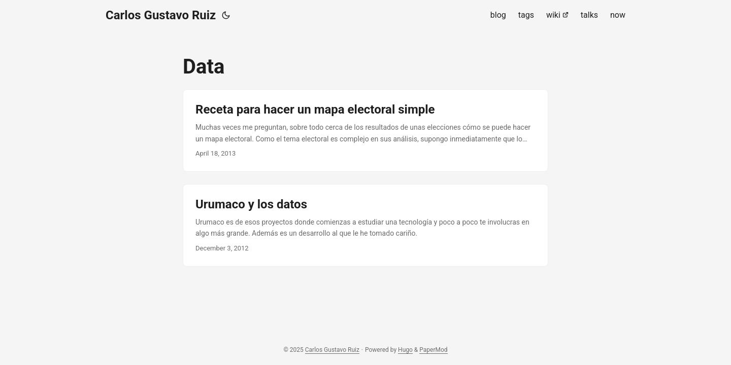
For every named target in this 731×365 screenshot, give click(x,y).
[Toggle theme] (226, 15)
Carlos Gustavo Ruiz (161, 15)
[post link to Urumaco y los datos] (365, 225)
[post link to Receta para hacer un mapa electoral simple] (365, 130)
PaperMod (433, 349)
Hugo (405, 349)
